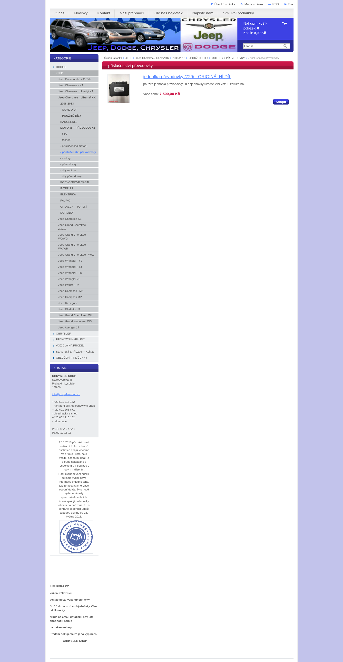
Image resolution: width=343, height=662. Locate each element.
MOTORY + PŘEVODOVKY (228, 58)
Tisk (291, 4)
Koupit (281, 102)
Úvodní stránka (225, 4)
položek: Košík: (255, 28)
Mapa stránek (254, 4)
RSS (275, 4)
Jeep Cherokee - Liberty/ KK (152, 58)
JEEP (129, 58)
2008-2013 (179, 58)
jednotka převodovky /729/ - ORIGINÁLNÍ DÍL (187, 76)
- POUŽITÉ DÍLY (198, 58)
